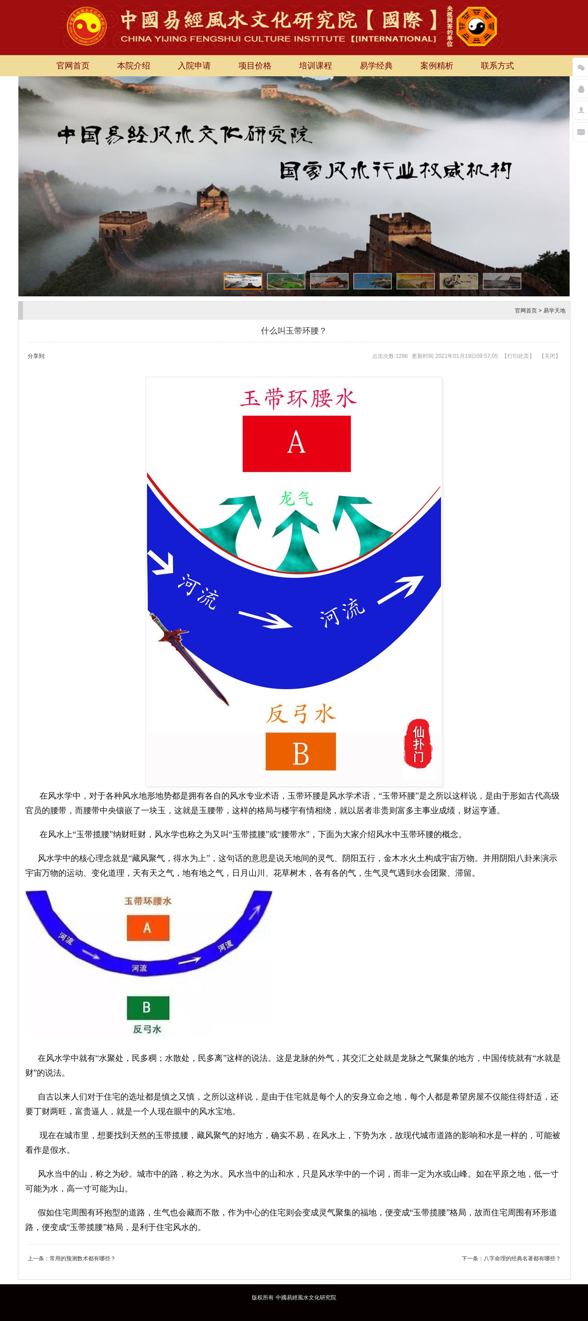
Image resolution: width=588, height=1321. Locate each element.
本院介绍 (133, 65)
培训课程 (315, 65)
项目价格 (254, 65)
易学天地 (554, 310)
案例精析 (436, 65)
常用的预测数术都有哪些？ (83, 1258)
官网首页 (73, 65)
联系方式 (497, 65)
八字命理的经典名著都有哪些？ (522, 1258)
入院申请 (194, 65)
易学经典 (376, 65)
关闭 (549, 356)
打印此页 (518, 356)
